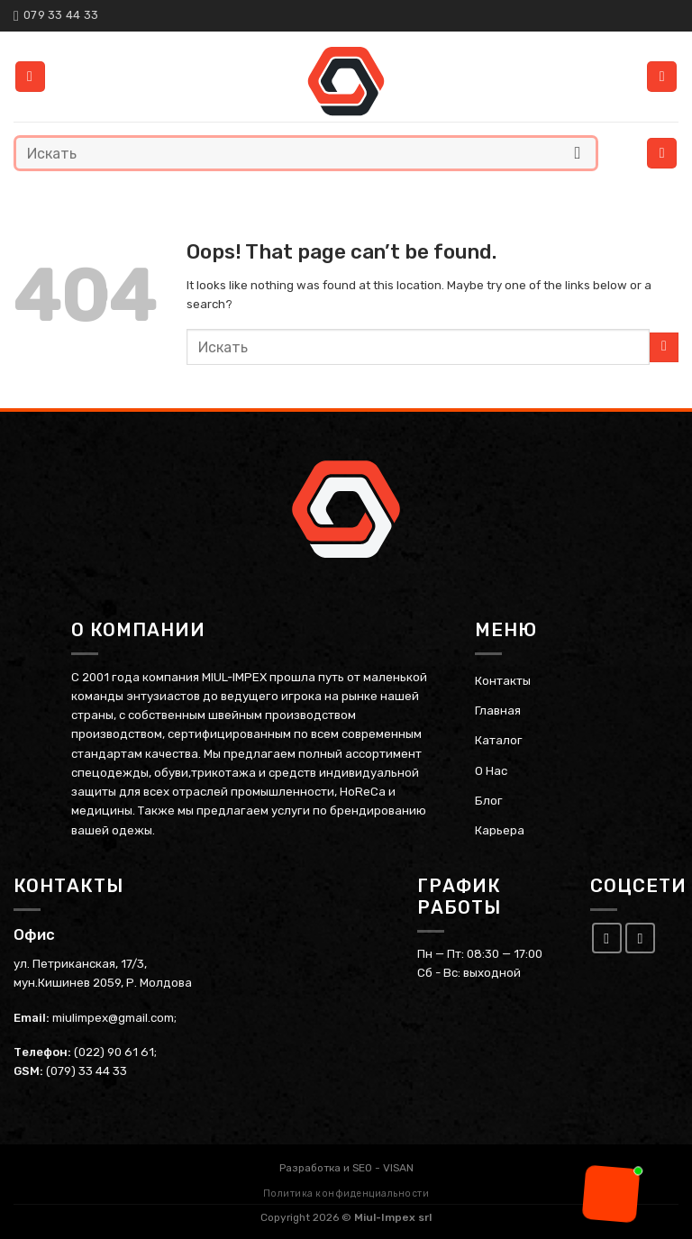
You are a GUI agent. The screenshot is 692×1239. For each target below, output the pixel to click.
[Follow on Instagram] (640, 937)
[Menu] (662, 153)
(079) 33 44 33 (86, 1071)
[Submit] (578, 152)
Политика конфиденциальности (346, 1193)
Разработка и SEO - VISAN (346, 1167)
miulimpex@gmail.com (113, 1017)
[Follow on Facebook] (607, 937)
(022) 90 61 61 (114, 1051)
